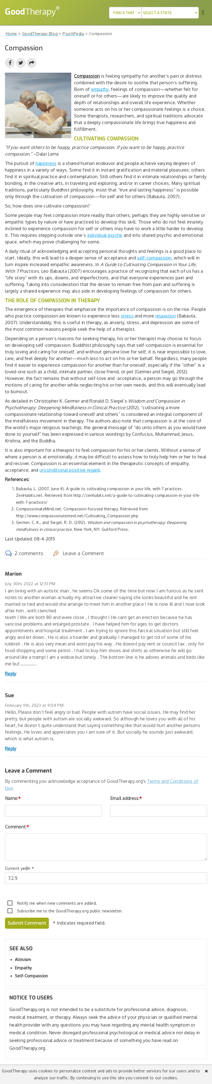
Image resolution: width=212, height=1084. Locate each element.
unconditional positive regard (69, 470)
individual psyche (105, 235)
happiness (46, 163)
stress (127, 316)
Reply (11, 673)
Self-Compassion (31, 975)
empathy (100, 89)
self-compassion (154, 258)
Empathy (23, 967)
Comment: (17, 827)
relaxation (165, 316)
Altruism (23, 959)
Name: (13, 798)
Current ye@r (19, 868)
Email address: (126, 798)
